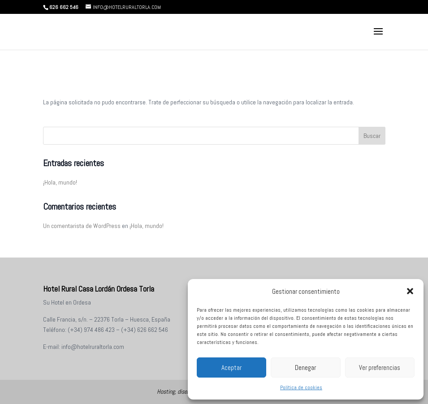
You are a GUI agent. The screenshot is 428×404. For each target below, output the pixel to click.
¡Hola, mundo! (60, 182)
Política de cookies (301, 387)
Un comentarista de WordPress (82, 226)
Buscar (371, 136)
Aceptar (231, 367)
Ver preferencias (379, 367)
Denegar (305, 367)
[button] (410, 291)
